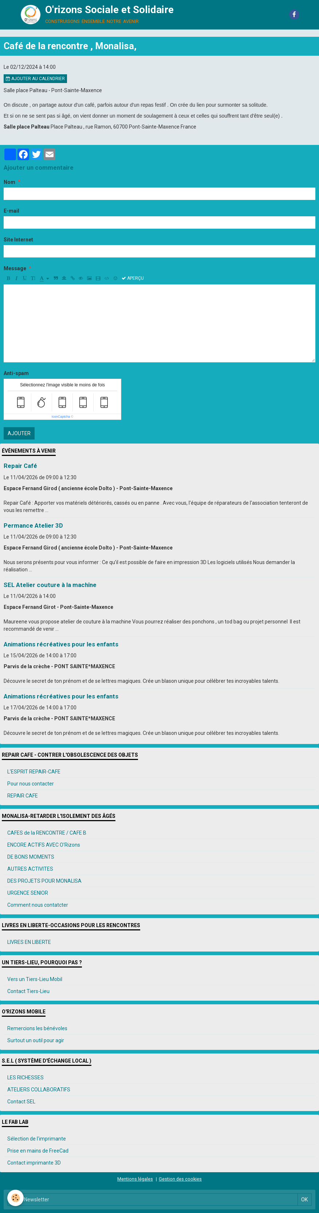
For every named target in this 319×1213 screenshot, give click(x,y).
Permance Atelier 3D (33, 525)
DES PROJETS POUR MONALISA (44, 881)
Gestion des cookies (180, 1179)
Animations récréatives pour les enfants (61, 644)
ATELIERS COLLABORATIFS (38, 1089)
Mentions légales (135, 1179)
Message (15, 268)
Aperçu (133, 278)
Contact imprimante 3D (34, 1163)
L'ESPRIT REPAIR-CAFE (33, 772)
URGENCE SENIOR (27, 893)
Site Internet (18, 240)
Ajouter (19, 433)
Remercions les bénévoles (37, 1028)
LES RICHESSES (25, 1077)
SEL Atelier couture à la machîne (50, 584)
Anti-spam (16, 373)
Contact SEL (21, 1101)
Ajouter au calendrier (35, 78)
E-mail (11, 211)
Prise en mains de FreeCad (37, 1151)
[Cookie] (15, 1198)
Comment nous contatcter (37, 905)
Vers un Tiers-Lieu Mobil (34, 979)
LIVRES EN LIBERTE (29, 942)
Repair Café (20, 466)
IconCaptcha (61, 416)
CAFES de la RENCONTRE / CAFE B (46, 833)
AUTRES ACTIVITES (30, 869)
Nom (9, 182)
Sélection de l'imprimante (36, 1139)
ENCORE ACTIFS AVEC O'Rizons (43, 845)
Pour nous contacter (30, 784)
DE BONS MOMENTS (30, 857)
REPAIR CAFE (22, 796)
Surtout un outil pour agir (35, 1040)
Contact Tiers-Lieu (28, 991)
